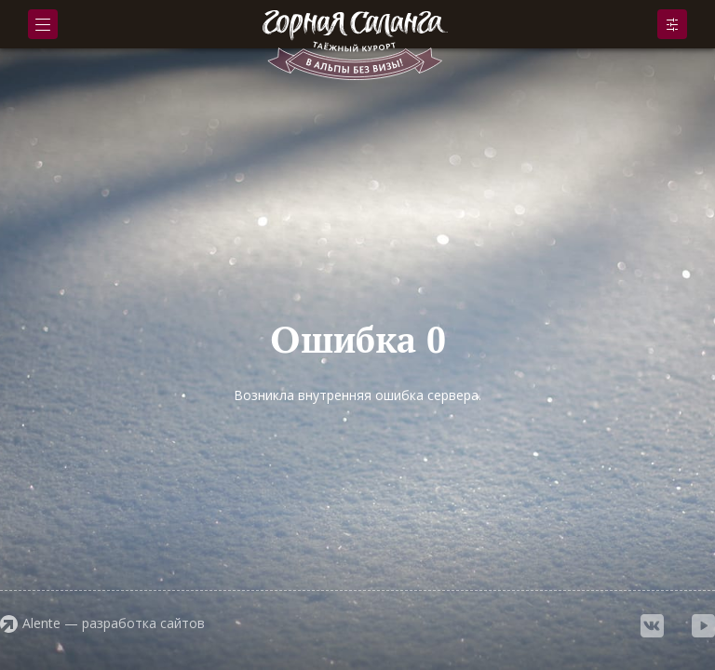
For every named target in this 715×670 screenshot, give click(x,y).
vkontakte (652, 625)
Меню (42, 24)
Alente (41, 623)
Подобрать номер (672, 24)
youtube (703, 625)
